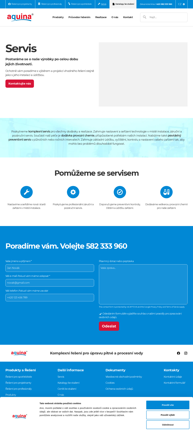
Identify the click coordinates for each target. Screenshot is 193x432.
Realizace (101, 17)
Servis (103, 4)
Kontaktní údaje (173, 376)
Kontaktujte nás (19, 83)
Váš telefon (49, 295)
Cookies (110, 382)
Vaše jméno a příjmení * (49, 266)
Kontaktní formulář (174, 382)
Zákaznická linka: (156, 4)
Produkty (58, 17)
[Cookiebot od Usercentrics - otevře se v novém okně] (19, 426)
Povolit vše (168, 392)
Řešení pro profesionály (51, 4)
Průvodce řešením (79, 17)
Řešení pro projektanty (21, 4)
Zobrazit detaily (159, 426)
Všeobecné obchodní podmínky (124, 376)
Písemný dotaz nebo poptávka (143, 282)
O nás (114, 17)
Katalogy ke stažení (124, 4)
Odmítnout (168, 412)
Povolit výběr (168, 402)
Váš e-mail (49, 280)
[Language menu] (181, 4)
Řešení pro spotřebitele (81, 4)
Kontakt (128, 17)
